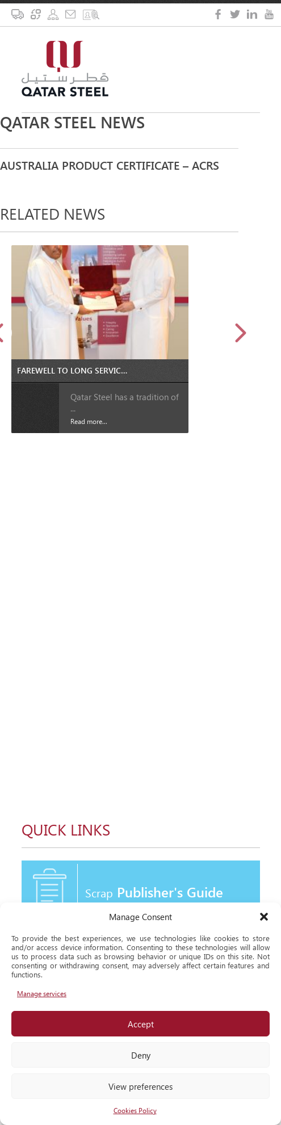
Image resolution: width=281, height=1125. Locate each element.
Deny (140, 1055)
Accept (141, 1024)
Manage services (41, 993)
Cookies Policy (135, 1110)
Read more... (88, 421)
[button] (264, 916)
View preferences (140, 1086)
